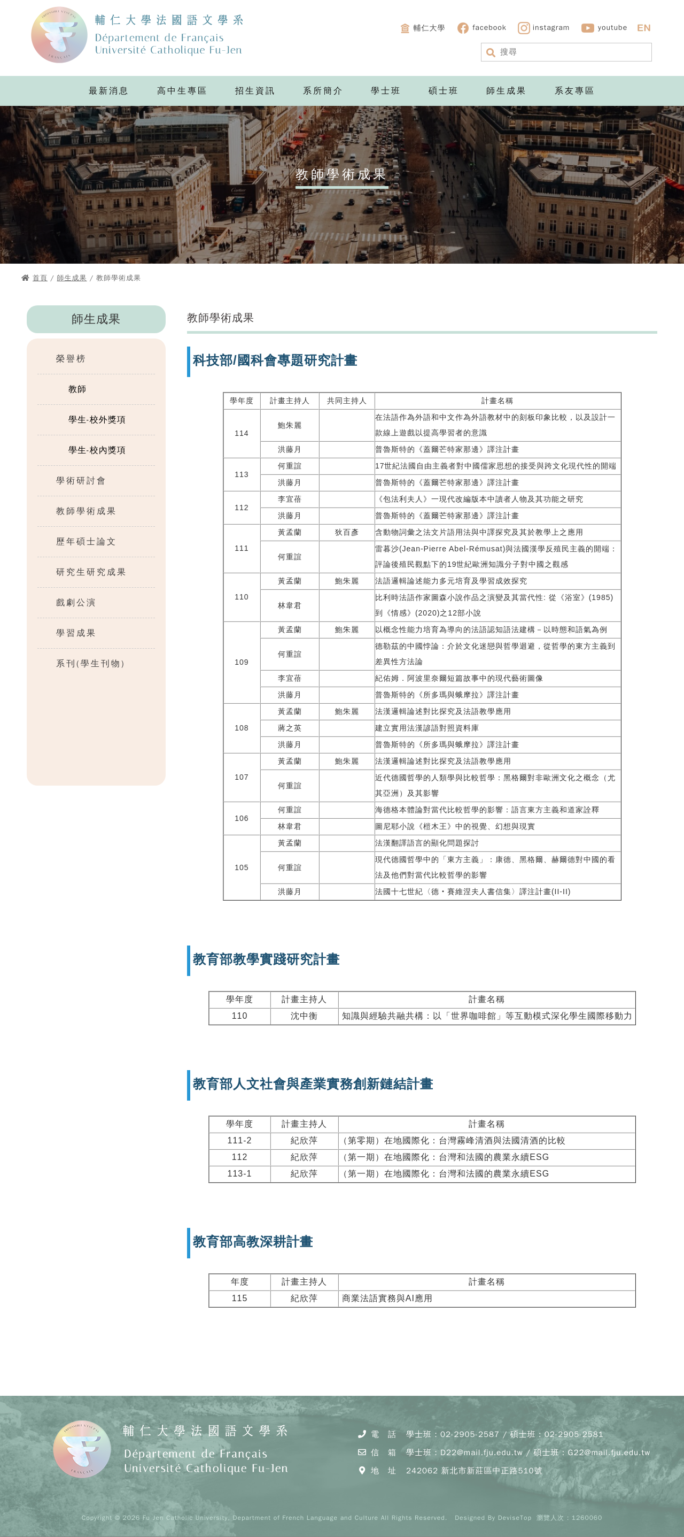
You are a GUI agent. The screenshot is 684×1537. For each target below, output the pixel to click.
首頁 (40, 277)
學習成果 (76, 633)
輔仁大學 (422, 28)
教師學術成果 (86, 511)
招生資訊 (255, 90)
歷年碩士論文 (86, 541)
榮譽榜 (71, 358)
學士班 (386, 90)
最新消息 (109, 90)
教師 (77, 389)
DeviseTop (515, 1517)
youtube (604, 28)
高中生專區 (182, 90)
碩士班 (444, 90)
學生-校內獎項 (97, 450)
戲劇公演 (76, 602)
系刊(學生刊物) (91, 663)
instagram (544, 28)
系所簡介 (323, 90)
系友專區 (575, 90)
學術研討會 (81, 480)
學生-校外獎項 (97, 419)
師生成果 (506, 90)
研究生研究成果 (91, 572)
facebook (481, 28)
